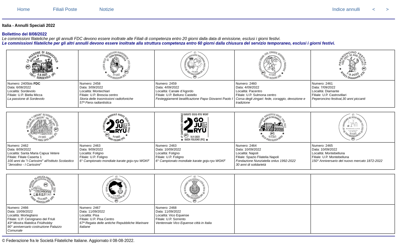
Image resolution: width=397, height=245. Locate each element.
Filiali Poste (65, 9)
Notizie (106, 9)
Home (23, 9)
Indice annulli (346, 9)
